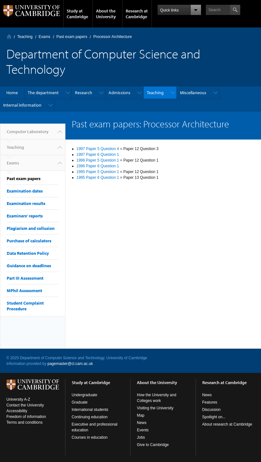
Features (209, 402)
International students (90, 409)
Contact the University (25, 405)
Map (140, 415)
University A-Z (18, 399)
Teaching (25, 36)
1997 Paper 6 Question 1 (98, 154)
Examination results (26, 203)
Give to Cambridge (153, 445)
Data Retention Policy (28, 253)
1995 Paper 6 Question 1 (98, 177)
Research (83, 92)
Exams (44, 36)
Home (12, 92)
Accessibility (16, 411)
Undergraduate (84, 395)
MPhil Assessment (24, 290)
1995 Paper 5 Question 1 (98, 172)
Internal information (22, 105)
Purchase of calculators (29, 241)
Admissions (119, 92)
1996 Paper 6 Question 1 (98, 166)
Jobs (141, 437)
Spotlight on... (214, 417)
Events (143, 430)
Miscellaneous (193, 92)
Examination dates (25, 191)
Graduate (80, 402)
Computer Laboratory (9, 36)
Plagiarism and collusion (31, 228)
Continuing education (90, 417)
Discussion (211, 409)
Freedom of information (26, 416)
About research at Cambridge (227, 424)
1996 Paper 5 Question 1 (98, 160)
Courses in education (90, 437)
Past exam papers (71, 36)
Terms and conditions (24, 422)
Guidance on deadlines (29, 266)
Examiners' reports (25, 216)
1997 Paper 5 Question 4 (98, 149)
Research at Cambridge (137, 13)
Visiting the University (155, 408)
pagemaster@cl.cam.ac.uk (70, 363)
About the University (106, 13)
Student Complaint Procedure (25, 306)
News (141, 422)
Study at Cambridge (77, 13)
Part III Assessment (25, 278)
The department (43, 92)
